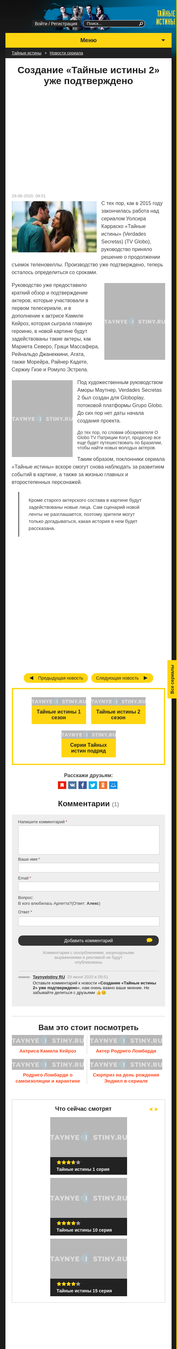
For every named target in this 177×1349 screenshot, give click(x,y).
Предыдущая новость (60, 678)
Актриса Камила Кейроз (48, 1050)
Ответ (24, 912)
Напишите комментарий (41, 821)
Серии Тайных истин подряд (88, 747)
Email (23, 878)
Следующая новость (117, 678)
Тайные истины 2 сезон (118, 714)
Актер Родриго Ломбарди (126, 1050)
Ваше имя (27, 859)
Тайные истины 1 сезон (59, 714)
